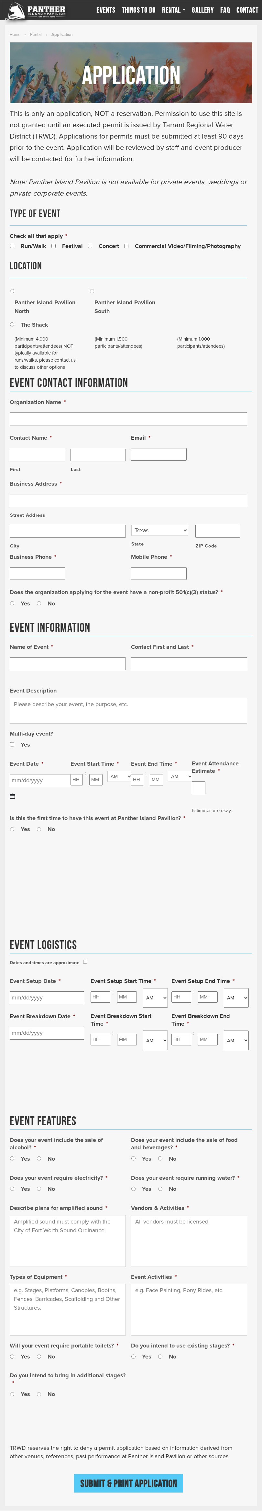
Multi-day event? (31, 733)
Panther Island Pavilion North (45, 307)
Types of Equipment (38, 1276)
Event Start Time (95, 763)
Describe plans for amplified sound (58, 1208)
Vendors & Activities (160, 1208)
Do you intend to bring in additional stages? (68, 1379)
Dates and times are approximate (45, 962)
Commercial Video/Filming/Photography (188, 246)
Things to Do (139, 10)
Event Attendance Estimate (215, 767)
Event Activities (154, 1276)
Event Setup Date (35, 981)
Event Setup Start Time (123, 981)
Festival (72, 246)
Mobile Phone (151, 556)
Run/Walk (33, 246)
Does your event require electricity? (58, 1177)
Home (15, 34)
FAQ (225, 10)
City (15, 546)
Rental (173, 10)
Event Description (33, 690)
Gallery (203, 10)
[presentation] (59, 1428)
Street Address (27, 515)
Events (105, 10)
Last (76, 469)
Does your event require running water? (185, 1177)
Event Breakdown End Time (200, 1019)
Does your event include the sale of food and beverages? (184, 1143)
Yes (25, 603)
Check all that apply (38, 236)
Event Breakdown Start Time (121, 1019)
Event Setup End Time (203, 981)
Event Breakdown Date (42, 1016)
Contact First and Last (162, 646)
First (15, 469)
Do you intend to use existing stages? (182, 1345)
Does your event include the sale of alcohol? (56, 1143)
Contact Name (31, 437)
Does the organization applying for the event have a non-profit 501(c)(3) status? (116, 592)
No (51, 603)
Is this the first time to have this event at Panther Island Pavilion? (97, 818)
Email (140, 437)
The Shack (34, 324)
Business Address (36, 483)
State (137, 544)
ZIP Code (206, 546)
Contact (247, 10)
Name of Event (31, 646)
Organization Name (38, 402)
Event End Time (154, 763)
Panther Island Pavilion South (124, 307)
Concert (109, 246)
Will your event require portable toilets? (64, 1345)
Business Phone (33, 556)
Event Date (26, 763)
